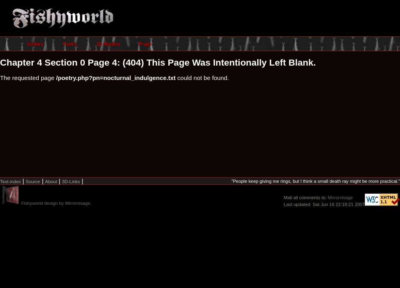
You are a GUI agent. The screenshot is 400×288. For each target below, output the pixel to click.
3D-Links (71, 181)
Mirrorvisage (340, 197)
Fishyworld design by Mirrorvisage (55, 203)
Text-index (10, 181)
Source (33, 181)
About (51, 181)
